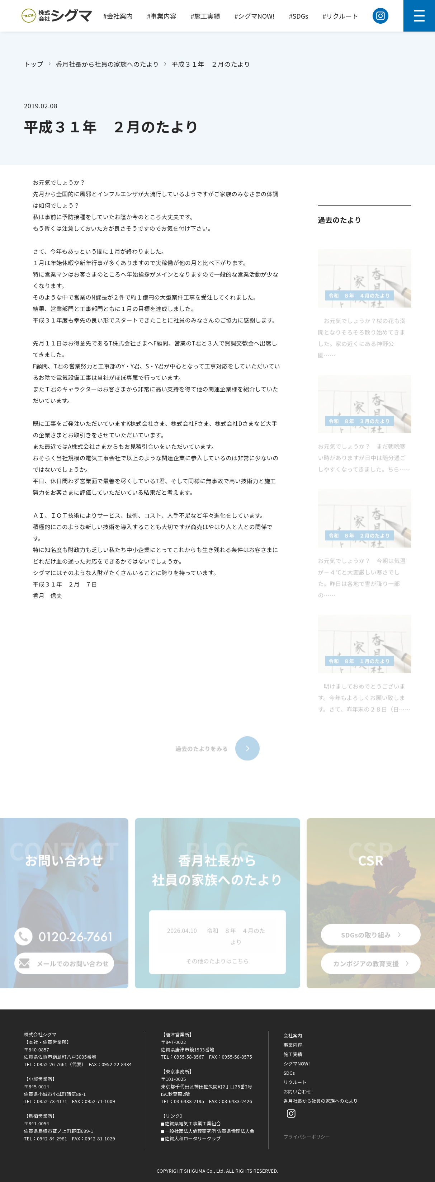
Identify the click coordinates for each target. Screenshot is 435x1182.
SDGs (289, 1072)
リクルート (295, 1082)
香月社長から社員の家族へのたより (107, 64)
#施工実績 (205, 15)
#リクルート (340, 15)
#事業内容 (161, 15)
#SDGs (298, 15)
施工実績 (292, 1054)
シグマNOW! (296, 1063)
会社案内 (292, 1035)
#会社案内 (118, 15)
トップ (33, 64)
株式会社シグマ (40, 1034)
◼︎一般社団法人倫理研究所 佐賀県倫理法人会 (207, 1130)
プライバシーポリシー (306, 1136)
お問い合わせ (297, 1091)
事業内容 (292, 1044)
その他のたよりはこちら (217, 963)
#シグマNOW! (255, 15)
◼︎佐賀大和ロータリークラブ (191, 1138)
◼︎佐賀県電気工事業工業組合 (191, 1123)
